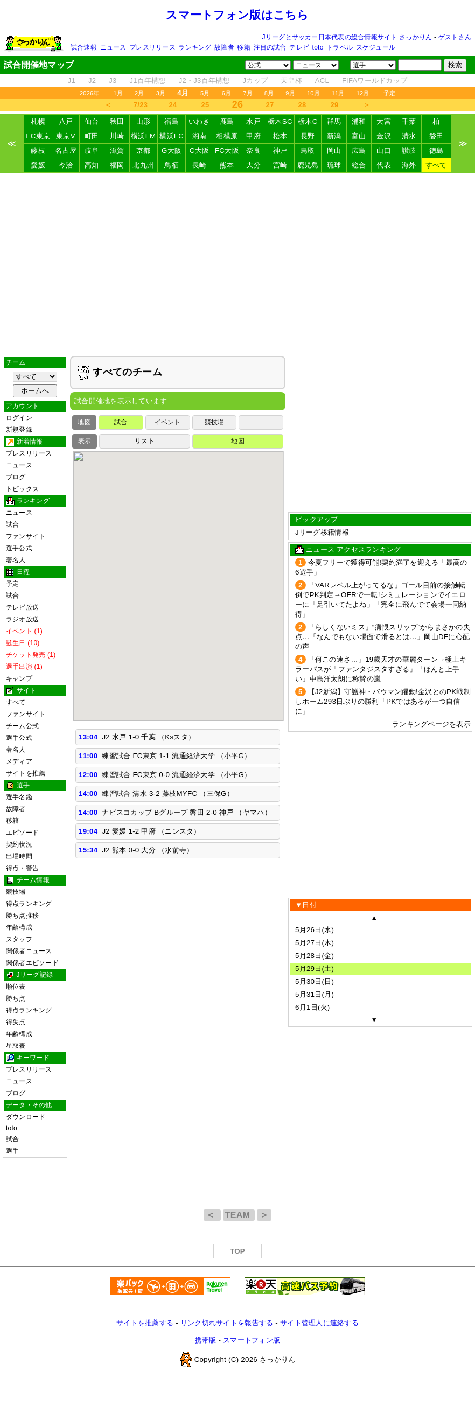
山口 (383, 150)
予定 (389, 93)
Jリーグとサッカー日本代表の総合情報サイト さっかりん (347, 37)
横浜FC (171, 136)
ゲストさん (454, 37)
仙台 (92, 121)
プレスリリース (152, 47)
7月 (248, 93)
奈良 (253, 150)
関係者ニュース (29, 951)
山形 (143, 121)
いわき (199, 121)
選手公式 (19, 548)
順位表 (16, 986)
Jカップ (255, 80)
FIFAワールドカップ (374, 80)
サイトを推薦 (25, 773)
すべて (436, 165)
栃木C (307, 121)
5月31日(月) (314, 994)
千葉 (409, 121)
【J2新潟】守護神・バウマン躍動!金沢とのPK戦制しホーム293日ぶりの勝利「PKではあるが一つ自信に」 (383, 701)
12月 (363, 93)
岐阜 (92, 150)
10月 (313, 93)
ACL (322, 80)
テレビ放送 (22, 607)
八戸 (66, 121)
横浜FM (143, 136)
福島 (171, 121)
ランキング (194, 47)
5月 (205, 93)
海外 (409, 165)
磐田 (436, 136)
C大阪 (199, 150)
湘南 (199, 136)
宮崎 (280, 165)
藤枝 (38, 150)
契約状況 (19, 844)
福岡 (117, 165)
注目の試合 (270, 47)
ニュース (113, 47)
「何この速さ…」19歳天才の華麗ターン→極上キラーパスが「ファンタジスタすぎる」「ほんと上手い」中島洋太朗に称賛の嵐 (380, 669)
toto (318, 47)
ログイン (19, 418)
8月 (269, 93)
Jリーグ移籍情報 (322, 532)
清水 (409, 136)
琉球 (334, 165)
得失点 (16, 1022)
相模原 (227, 136)
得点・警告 (22, 868)
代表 (383, 165)
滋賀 (117, 150)
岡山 (334, 150)
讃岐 (409, 150)
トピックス (22, 489)
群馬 (334, 121)
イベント (168, 422)
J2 (92, 80)
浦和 (359, 121)
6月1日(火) (312, 1007)
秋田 (117, 121)
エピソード (22, 832)
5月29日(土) (314, 968)
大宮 (383, 121)
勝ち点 (16, 998)
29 (335, 105)
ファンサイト (25, 536)
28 (302, 105)
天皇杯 (291, 80)
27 (270, 105)
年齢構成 (19, 927)
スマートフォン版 (251, 1340)
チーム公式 (22, 726)
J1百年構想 (147, 80)
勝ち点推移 (22, 915)
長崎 (199, 165)
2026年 (90, 93)
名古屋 (65, 150)
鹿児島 (308, 165)
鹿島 (227, 121)
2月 (139, 93)
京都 (143, 150)
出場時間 (19, 856)
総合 (359, 165)
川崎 (117, 136)
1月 (118, 93)
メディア (19, 761)
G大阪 (171, 150)
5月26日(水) (314, 930)
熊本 (227, 165)
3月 (161, 93)
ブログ (16, 477)
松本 (280, 136)
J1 (71, 80)
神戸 (280, 150)
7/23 (141, 105)
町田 (92, 136)
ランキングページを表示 (431, 724)
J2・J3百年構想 (204, 80)
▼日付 (306, 905)
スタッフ (19, 939)
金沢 (383, 136)
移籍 (243, 47)
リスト (145, 441)
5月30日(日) (314, 981)
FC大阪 (227, 150)
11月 (338, 93)
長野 (308, 136)
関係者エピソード (32, 963)
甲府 (253, 136)
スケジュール (375, 47)
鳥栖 (171, 165)
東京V (65, 136)
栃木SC (280, 121)
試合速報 (84, 47)
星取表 (16, 1046)
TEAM (239, 1215)
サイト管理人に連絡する (319, 1323)
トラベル (339, 47)
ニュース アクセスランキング (353, 549)
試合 (12, 524)
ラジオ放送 (22, 619)
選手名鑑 (19, 797)
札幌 (38, 121)
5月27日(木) (314, 943)
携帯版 (205, 1340)
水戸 (253, 121)
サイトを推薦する (144, 1323)
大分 (253, 165)
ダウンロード (25, 1117)
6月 (227, 93)
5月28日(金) (314, 956)
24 (173, 105)
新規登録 (19, 429)
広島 (359, 150)
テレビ (299, 47)
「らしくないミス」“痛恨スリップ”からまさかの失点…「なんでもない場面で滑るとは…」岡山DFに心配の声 (382, 636)
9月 (290, 93)
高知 (92, 165)
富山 (359, 136)
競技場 (16, 892)
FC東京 (38, 136)
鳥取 (308, 150)
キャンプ (19, 678)
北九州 (143, 165)
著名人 (16, 560)
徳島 (436, 150)
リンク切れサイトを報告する (226, 1323)
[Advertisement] (238, 264)
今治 (66, 165)
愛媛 (38, 165)
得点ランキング (29, 903)
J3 (112, 80)
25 (205, 105)
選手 (12, 1151)
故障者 (224, 47)
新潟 (334, 136)
